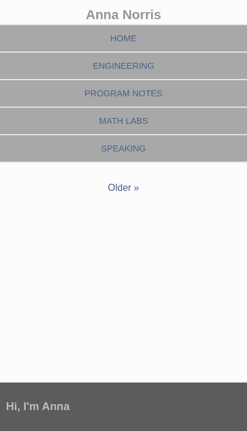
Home (124, 38)
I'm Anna (46, 406)
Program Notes (123, 93)
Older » (123, 188)
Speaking (123, 148)
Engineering (123, 66)
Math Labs (123, 121)
